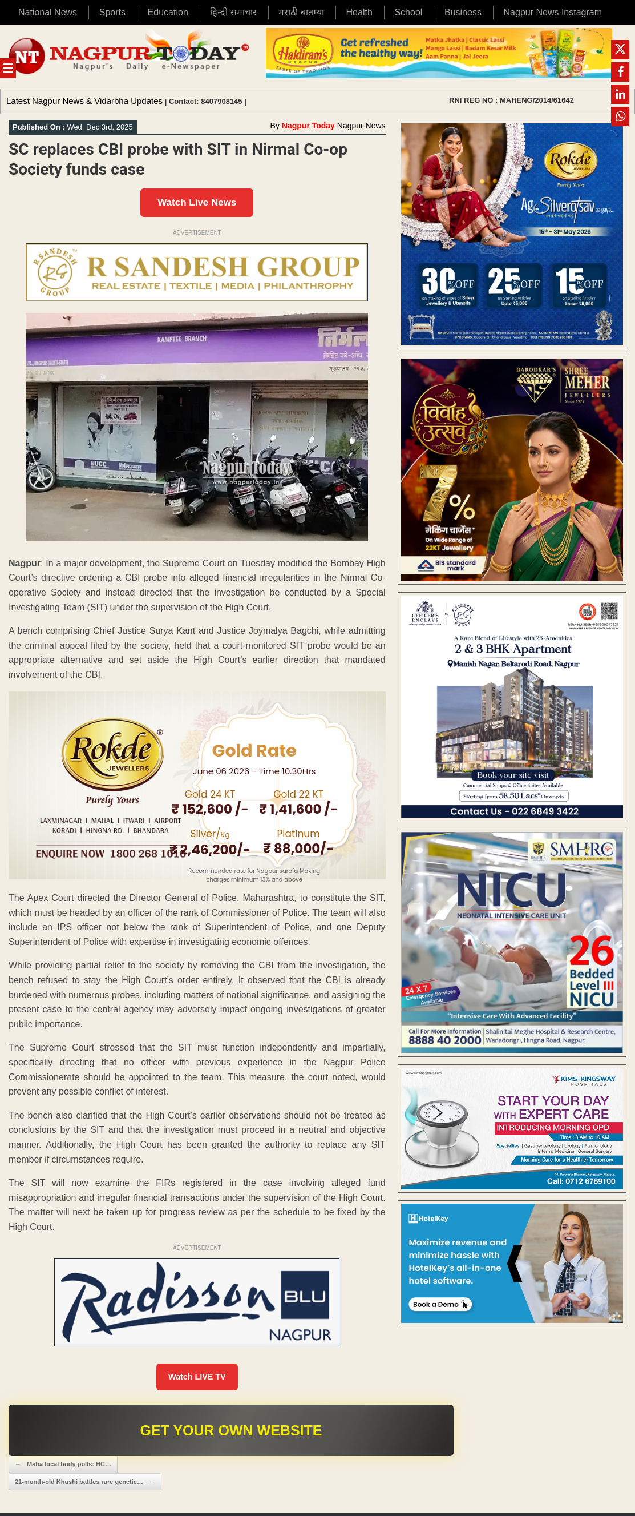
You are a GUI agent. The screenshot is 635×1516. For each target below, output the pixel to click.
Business (463, 12)
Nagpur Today (308, 125)
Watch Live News (196, 202)
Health (359, 12)
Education (168, 12)
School (408, 12)
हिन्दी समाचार (233, 12)
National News (47, 12)
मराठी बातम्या (300, 12)
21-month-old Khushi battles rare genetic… (85, 1484)
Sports (112, 12)
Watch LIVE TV (197, 1378)
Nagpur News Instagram (553, 12)
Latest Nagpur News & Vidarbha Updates (84, 101)
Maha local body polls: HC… (63, 1467)
